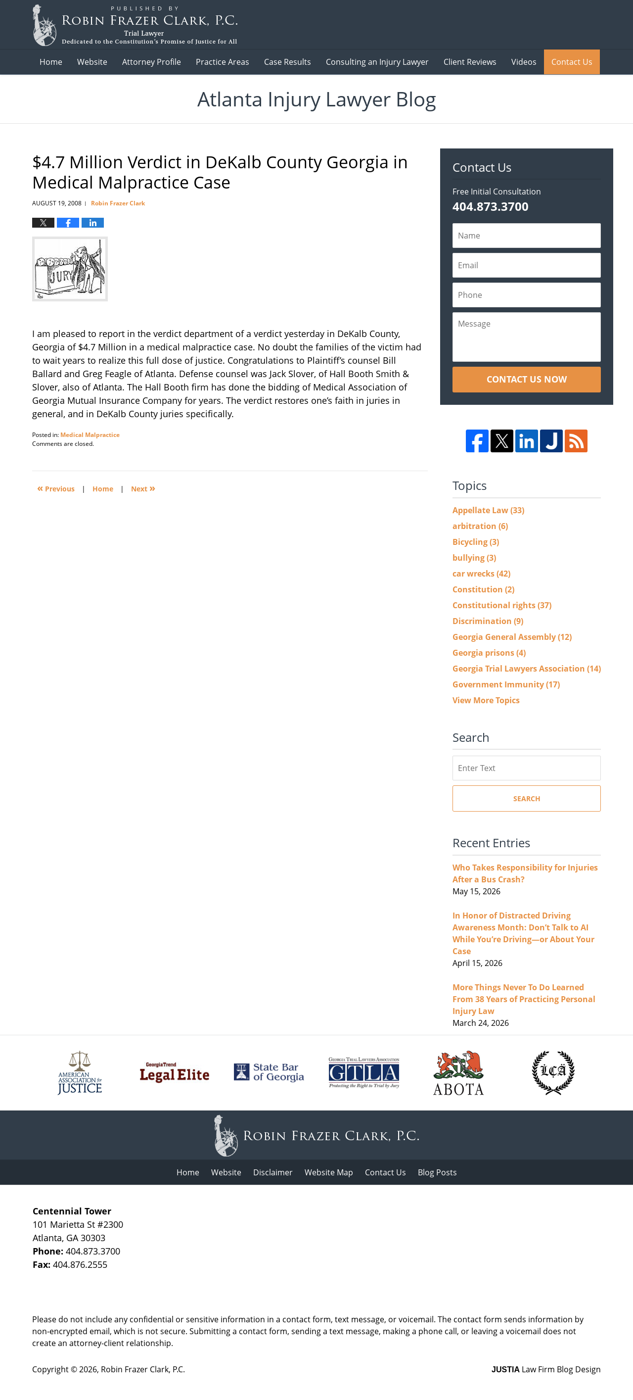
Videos (524, 61)
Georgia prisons (489, 652)
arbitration (480, 526)
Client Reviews (470, 61)
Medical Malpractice (90, 435)
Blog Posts (437, 1172)
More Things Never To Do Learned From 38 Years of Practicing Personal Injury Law (523, 999)
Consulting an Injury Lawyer (377, 61)
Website (92, 61)
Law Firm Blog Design (546, 1369)
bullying (474, 557)
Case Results (287, 61)
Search (527, 798)
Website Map (329, 1172)
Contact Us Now (527, 379)
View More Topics (486, 700)
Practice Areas (222, 61)
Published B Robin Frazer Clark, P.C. (542, 25)
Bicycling (475, 541)
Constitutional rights (501, 605)
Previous (56, 487)
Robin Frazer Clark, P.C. (143, 1369)
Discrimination (487, 621)
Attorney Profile (151, 61)
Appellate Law (488, 510)
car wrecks (481, 573)
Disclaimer (273, 1172)
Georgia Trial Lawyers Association (526, 668)
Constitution (483, 589)
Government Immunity (506, 684)
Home (51, 61)
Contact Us (571, 61)
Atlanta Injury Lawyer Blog (134, 25)
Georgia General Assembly (512, 636)
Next (143, 487)
